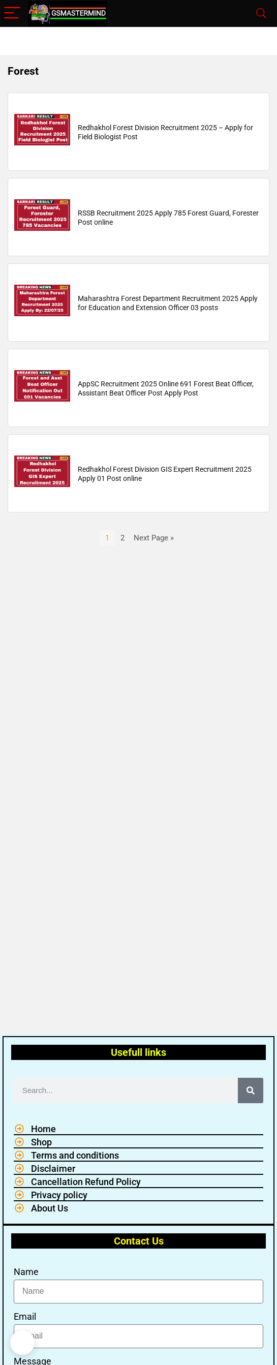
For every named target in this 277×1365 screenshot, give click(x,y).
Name (26, 1271)
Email (25, 1316)
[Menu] (12, 13)
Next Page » (154, 537)
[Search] (261, 13)
